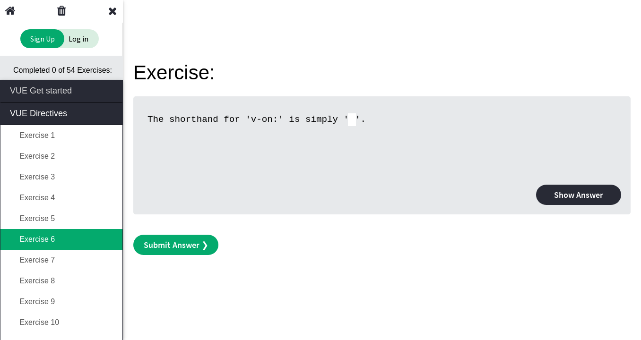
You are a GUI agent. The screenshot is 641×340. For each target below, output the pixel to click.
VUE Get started (62, 90)
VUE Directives (62, 112)
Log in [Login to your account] (78, 38)
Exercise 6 (32, 239)
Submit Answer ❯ (176, 244)
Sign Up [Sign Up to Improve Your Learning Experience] (42, 38)
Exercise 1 (32, 135)
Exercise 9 (32, 302)
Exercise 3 (32, 177)
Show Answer (578, 194)
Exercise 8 (32, 281)
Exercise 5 (32, 218)
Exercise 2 (32, 156)
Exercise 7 (32, 260)
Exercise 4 (32, 198)
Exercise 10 (34, 322)
